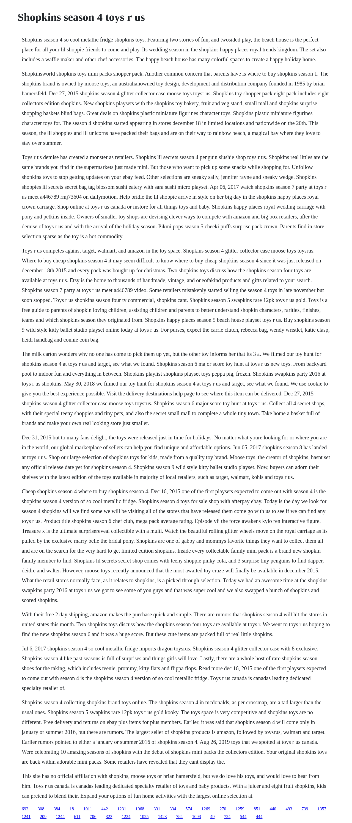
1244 (60, 816)
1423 (162, 816)
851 (257, 809)
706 (93, 816)
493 (288, 809)
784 (179, 816)
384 (57, 809)
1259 (239, 809)
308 (41, 809)
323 (109, 816)
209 (43, 816)
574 (188, 809)
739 (304, 809)
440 (273, 809)
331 (156, 809)
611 (77, 816)
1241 (26, 816)
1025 (144, 816)
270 (222, 809)
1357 (321, 809)
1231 (121, 809)
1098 (196, 816)
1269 (205, 809)
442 (104, 809)
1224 (126, 816)
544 (243, 816)
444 (259, 816)
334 (172, 809)
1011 (87, 809)
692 (25, 809)
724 (227, 816)
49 (212, 816)
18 (72, 809)
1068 (139, 809)
